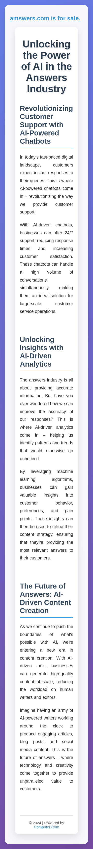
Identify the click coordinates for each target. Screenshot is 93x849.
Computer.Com (46, 827)
